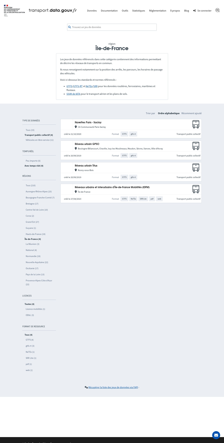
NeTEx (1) (30, 351)
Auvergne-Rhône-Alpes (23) (39, 191)
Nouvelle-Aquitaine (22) (37, 262)
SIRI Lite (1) (31, 358)
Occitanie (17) (32, 268)
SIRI (95, 86)
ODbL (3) (30, 315)
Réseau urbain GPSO (87, 144)
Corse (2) (30, 215)
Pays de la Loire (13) (35, 274)
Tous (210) (30, 185)
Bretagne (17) (32, 203)
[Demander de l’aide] (216, 435)
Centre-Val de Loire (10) (37, 209)
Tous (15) (30, 130)
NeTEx (89, 86)
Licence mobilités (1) (35, 309)
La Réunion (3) (32, 244)
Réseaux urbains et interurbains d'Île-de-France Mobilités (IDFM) (112, 187)
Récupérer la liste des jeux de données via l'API (113, 387)
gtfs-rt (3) (30, 345)
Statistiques (138, 10)
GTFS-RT (78, 86)
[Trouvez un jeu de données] (112, 27)
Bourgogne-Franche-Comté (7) (40, 197)
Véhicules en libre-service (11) (40, 139)
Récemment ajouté (191, 113)
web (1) (29, 370)
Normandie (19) (33, 256)
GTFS (69, 86)
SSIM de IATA (73, 93)
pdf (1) (29, 364)
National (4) (31, 250)
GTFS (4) (30, 339)
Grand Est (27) (32, 221)
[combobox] (112, 27)
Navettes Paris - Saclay (88, 122)
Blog (186, 10)
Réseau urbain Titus (86, 166)
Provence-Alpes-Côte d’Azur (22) (39, 282)
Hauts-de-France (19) (35, 234)
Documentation (109, 10)
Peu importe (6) (33, 160)
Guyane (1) (31, 228)
